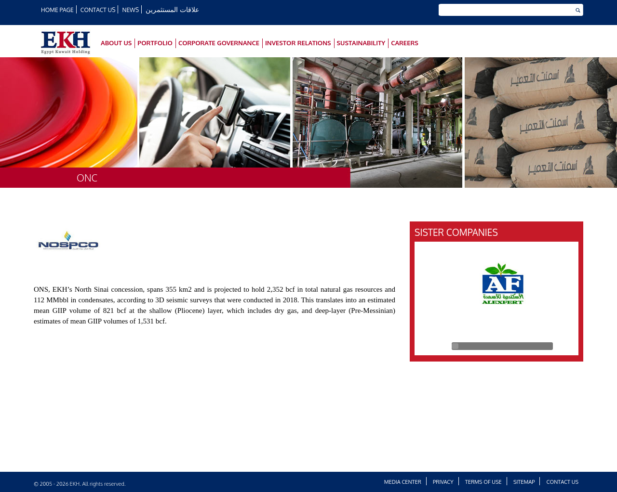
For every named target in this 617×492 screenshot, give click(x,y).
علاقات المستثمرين (172, 9)
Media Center (402, 482)
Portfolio (155, 43)
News (130, 9)
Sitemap (524, 482)
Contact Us (97, 9)
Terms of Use (483, 482)
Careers (404, 43)
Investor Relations (298, 43)
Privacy (443, 482)
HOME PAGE (57, 9)
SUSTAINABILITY (361, 43)
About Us (116, 43)
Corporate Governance (218, 43)
